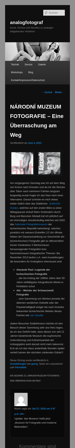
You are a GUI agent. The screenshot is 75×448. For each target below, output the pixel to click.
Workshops (17, 72)
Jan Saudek (36, 315)
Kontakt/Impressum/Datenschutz (28, 80)
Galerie (42, 64)
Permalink (20, 367)
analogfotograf (26, 22)
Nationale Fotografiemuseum (31, 224)
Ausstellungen (18, 364)
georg (34, 364)
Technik (15, 64)
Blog (30, 72)
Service (29, 64)
